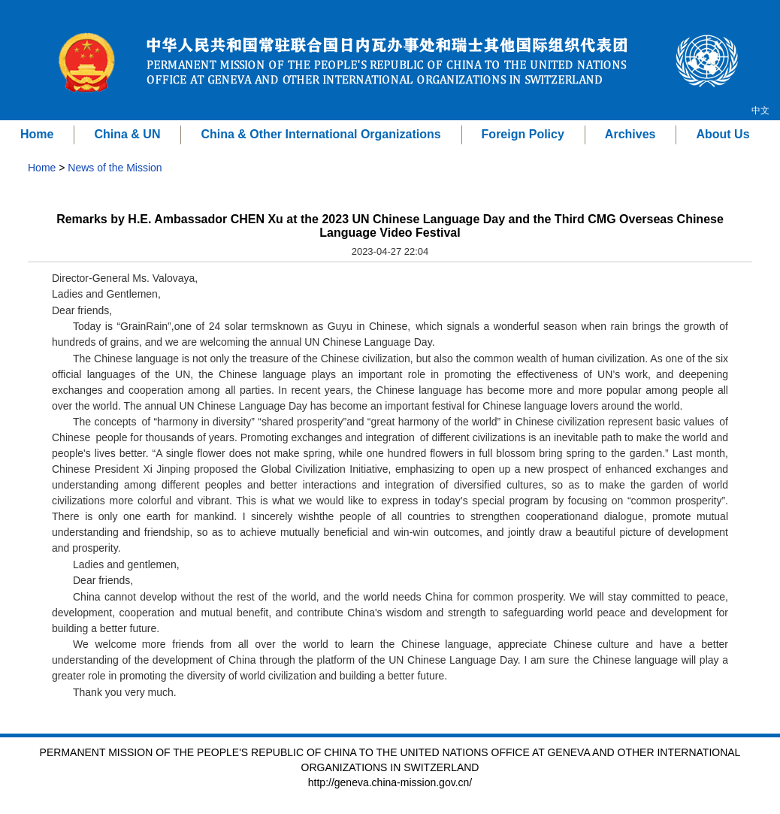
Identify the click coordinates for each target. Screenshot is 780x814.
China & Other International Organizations (320, 134)
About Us (722, 134)
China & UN (127, 134)
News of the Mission (115, 168)
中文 (760, 110)
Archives (630, 134)
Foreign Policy (523, 134)
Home (36, 134)
